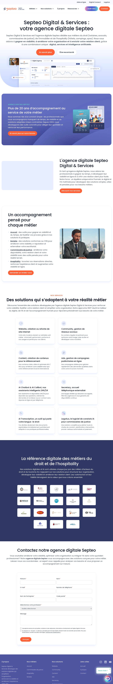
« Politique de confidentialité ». (53, 632)
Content (55, 673)
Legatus (107, 2)
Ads (53, 677)
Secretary (55, 680)
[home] (14, 8)
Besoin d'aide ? (103, 670)
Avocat (29, 666)
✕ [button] (109, 669)
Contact (83, 673)
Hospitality (30, 673)
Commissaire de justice (35, 670)
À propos (61, 9)
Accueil (82, 666)
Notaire (29, 677)
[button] (33, 9)
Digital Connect (95, 2)
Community (56, 670)
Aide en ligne (81, 2)
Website (55, 666)
